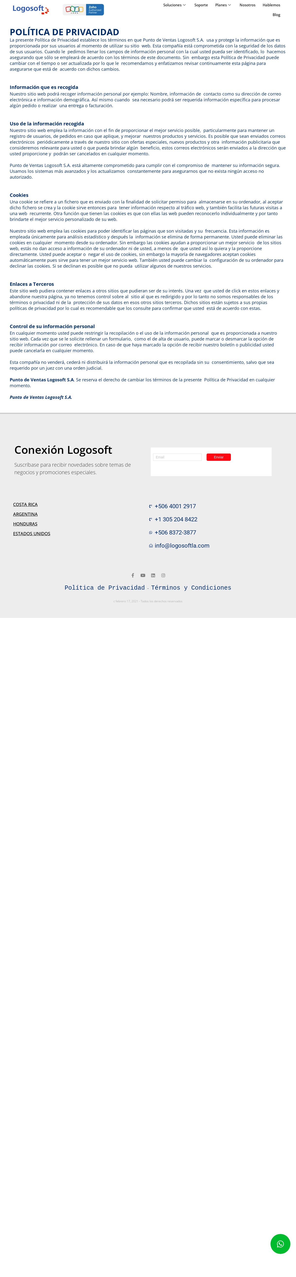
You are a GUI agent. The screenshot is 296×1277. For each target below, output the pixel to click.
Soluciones (174, 4)
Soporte (201, 4)
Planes (223, 4)
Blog (276, 14)
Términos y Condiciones (191, 588)
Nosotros (247, 4)
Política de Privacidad (105, 588)
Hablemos (271, 4)
